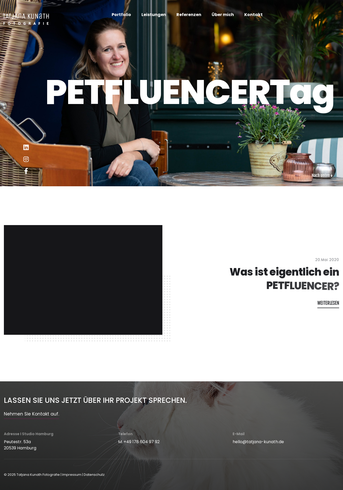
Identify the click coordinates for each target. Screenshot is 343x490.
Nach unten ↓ (322, 175)
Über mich (223, 15)
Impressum (71, 474)
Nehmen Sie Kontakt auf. (31, 414)
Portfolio (121, 15)
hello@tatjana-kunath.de (258, 442)
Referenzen (188, 15)
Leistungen (153, 15)
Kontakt (253, 15)
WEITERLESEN (328, 303)
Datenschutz (94, 474)
